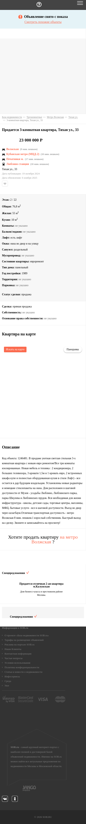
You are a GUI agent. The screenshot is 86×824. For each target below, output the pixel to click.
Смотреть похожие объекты (43, 22)
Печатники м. (15, 159)
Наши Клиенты (13, 649)
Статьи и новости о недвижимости (23, 671)
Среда (8, 681)
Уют (7, 685)
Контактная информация (18, 653)
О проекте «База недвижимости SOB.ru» (27, 635)
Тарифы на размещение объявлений (24, 639)
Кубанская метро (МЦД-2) (22, 154)
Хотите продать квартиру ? (43, 539)
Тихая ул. (7, 169)
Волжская (12, 149)
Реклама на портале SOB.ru (19, 644)
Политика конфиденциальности (22, 667)
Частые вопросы (14, 658)
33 (15, 169)
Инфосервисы (12, 676)
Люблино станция (17, 164)
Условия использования (17, 662)
